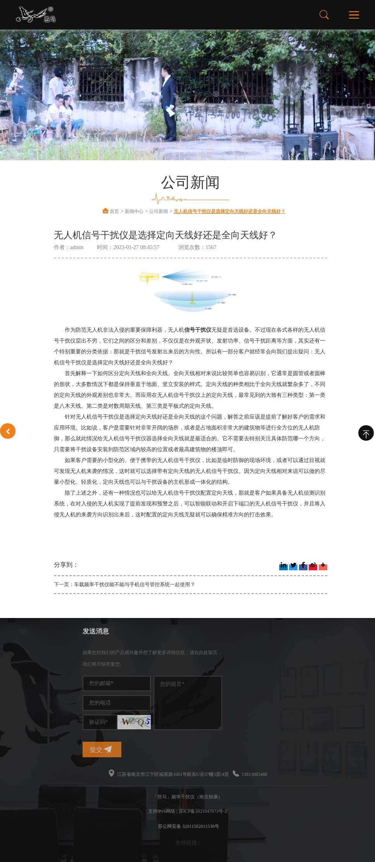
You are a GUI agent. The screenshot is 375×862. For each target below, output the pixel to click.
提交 (146, 749)
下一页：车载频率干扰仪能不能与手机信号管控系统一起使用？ (124, 584)
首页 (114, 211)
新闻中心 (134, 211)
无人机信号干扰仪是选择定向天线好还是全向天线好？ (229, 211)
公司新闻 (158, 211)
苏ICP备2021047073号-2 (203, 811)
